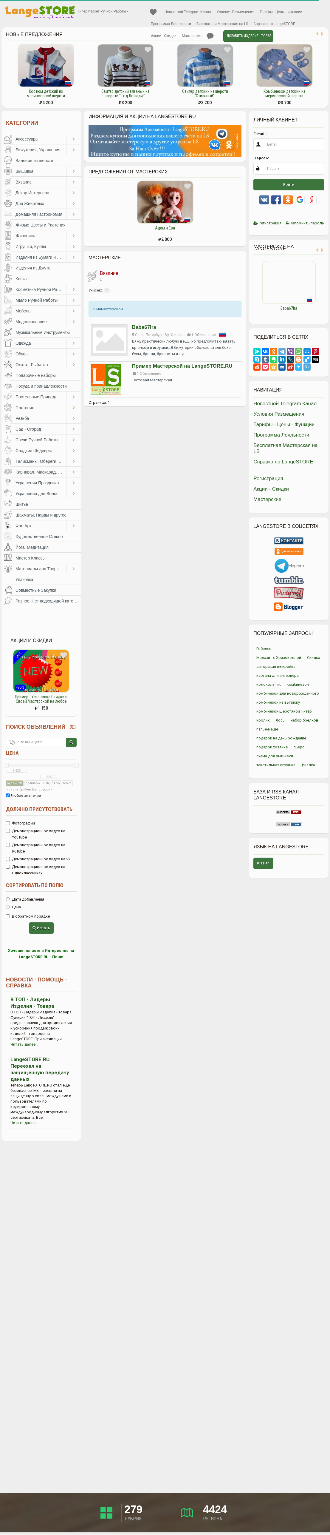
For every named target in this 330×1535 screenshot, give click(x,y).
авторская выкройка (275, 666)
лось (280, 720)
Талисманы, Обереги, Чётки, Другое (41, 461)
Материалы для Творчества (41, 568)
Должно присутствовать (39, 809)
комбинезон (298, 684)
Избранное (153, 12)
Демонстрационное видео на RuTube (35, 848)
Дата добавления (25, 899)
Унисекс (96, 290)
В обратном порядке (28, 916)
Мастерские (192, 36)
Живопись (25, 235)
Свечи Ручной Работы (37, 439)
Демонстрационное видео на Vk (38, 859)
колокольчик (268, 684)
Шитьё (22, 504)
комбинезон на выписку (278, 702)
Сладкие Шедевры (34, 450)
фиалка (308, 765)
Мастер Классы (31, 558)
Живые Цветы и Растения (41, 225)
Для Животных (30, 203)
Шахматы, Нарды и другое (41, 515)
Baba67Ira (144, 327)
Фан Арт (23, 525)
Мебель (23, 311)
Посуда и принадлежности (41, 386)
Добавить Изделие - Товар (249, 36)
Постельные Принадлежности (41, 396)
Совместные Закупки (36, 590)
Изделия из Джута (33, 268)
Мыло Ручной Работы (37, 300)
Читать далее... (24, 1044)
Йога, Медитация (32, 547)
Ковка (21, 278)
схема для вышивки (274, 756)
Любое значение (23, 795)
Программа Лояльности (171, 24)
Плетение (25, 407)
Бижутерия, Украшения (38, 149)
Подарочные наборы (36, 375)
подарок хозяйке (272, 747)
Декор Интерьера (32, 192)
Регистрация (267, 223)
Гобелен (263, 648)
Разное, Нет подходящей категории (48, 601)
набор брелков (304, 720)
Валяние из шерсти (34, 160)
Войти (288, 184)
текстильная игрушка (275, 765)
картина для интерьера (277, 675)
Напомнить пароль (305, 223)
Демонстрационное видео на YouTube (35, 834)
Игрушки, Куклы (31, 246)
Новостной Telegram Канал (188, 12)
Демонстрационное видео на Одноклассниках (35, 869)
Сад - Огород (28, 429)
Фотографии (20, 823)
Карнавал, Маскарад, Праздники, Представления (41, 472)
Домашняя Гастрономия (39, 214)
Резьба (22, 418)
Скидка (313, 657)
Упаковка (24, 579)
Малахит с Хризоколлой (278, 657)
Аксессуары (27, 139)
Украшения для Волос (37, 493)
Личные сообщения (210, 36)
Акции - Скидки (163, 36)
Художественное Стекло (39, 536)
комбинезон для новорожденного (287, 693)
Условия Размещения (235, 12)
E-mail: (260, 134)
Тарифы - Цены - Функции (281, 12)
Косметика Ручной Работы (41, 289)
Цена (12, 753)
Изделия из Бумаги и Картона (41, 257)
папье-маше (267, 729)
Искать (41, 928)
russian (263, 863)
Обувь (21, 354)
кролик (263, 720)
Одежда (23, 343)
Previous (249, 288)
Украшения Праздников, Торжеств (41, 482)
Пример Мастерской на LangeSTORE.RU (182, 366)
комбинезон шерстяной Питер (284, 711)
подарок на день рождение (281, 738)
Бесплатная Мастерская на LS (222, 24)
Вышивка (24, 171)
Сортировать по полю (34, 885)
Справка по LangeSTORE (274, 24)
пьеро (299, 747)
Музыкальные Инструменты (43, 332)
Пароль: (261, 158)
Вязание (24, 182)
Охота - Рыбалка (32, 364)
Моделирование (31, 321)
